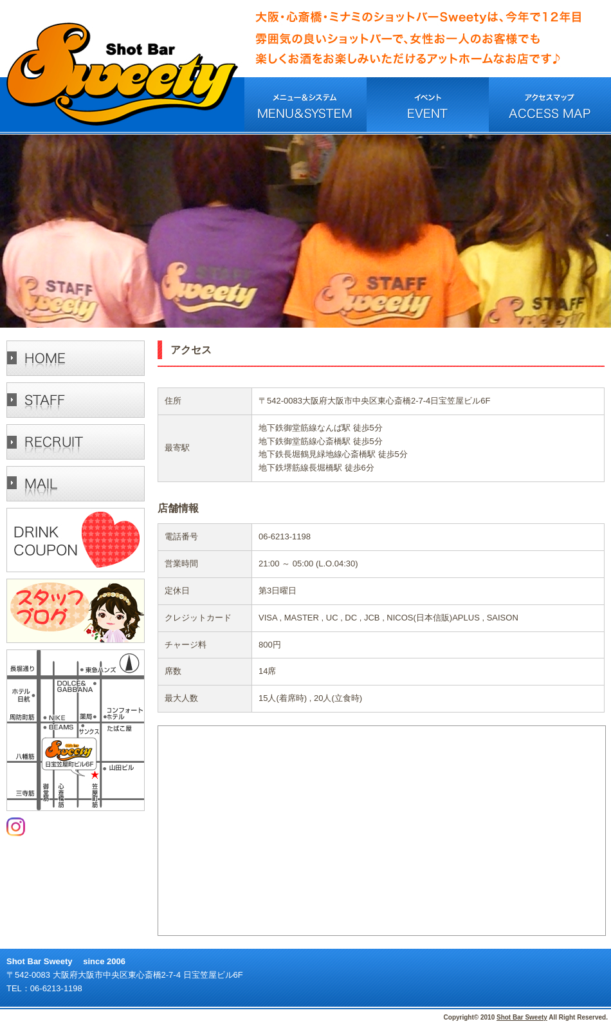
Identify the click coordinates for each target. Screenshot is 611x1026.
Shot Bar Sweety (522, 1017)
